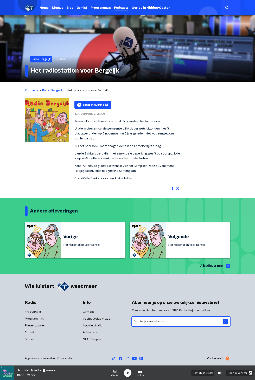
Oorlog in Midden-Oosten (151, 7)
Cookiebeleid (215, 358)
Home (44, 7)
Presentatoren (35, 325)
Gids (69, 7)
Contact (88, 311)
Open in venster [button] (239, 372)
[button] (115, 372)
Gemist (81, 7)
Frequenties (33, 311)
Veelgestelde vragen (97, 318)
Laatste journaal (203, 372)
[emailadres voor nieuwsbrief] (181, 321)
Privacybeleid (65, 358)
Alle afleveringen (215, 266)
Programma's (101, 7)
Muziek (30, 332)
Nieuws (57, 7)
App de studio (93, 325)
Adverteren (91, 332)
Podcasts (121, 7)
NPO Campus (92, 339)
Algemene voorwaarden (40, 358)
